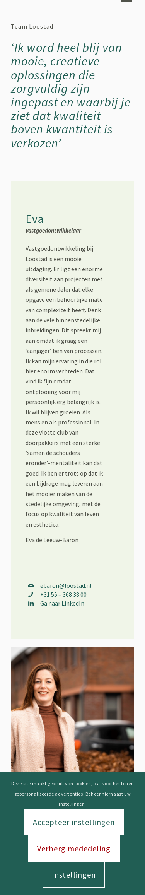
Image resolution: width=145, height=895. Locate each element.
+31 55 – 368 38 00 (63, 594)
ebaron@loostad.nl (66, 585)
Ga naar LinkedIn (62, 603)
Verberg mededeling (74, 848)
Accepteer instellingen (74, 822)
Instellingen (74, 875)
